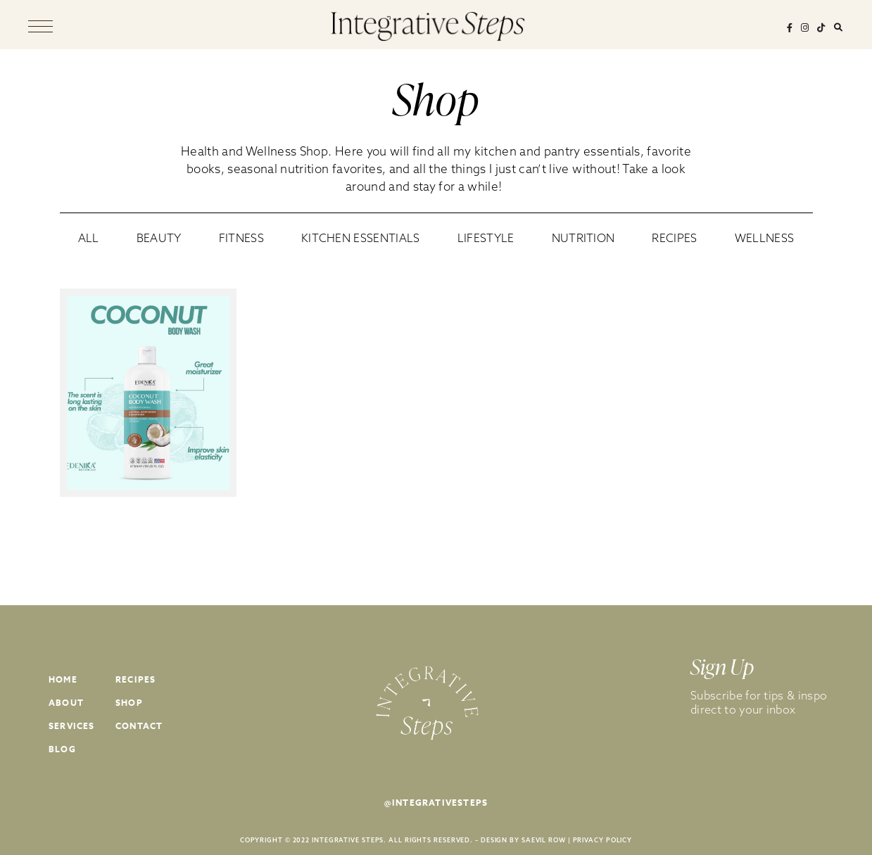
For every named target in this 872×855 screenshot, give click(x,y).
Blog (62, 749)
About (66, 703)
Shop (129, 703)
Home (63, 679)
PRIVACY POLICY (603, 840)
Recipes (135, 679)
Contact (139, 726)
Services (72, 726)
